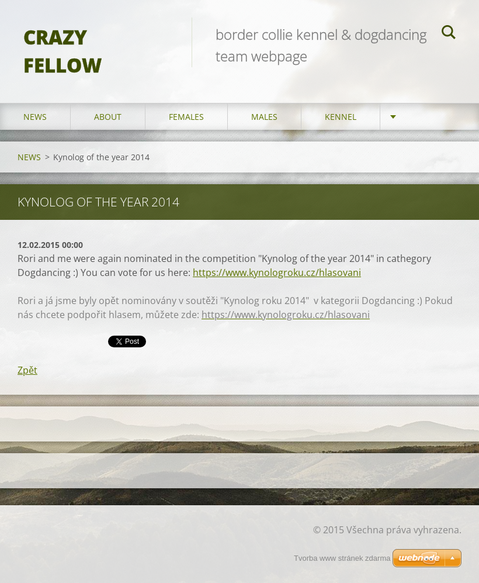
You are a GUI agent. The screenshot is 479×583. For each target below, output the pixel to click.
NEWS (35, 116)
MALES (264, 116)
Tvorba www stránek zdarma (342, 558)
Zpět (27, 370)
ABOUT (108, 116)
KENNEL (340, 116)
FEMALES (186, 116)
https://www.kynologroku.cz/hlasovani (277, 272)
